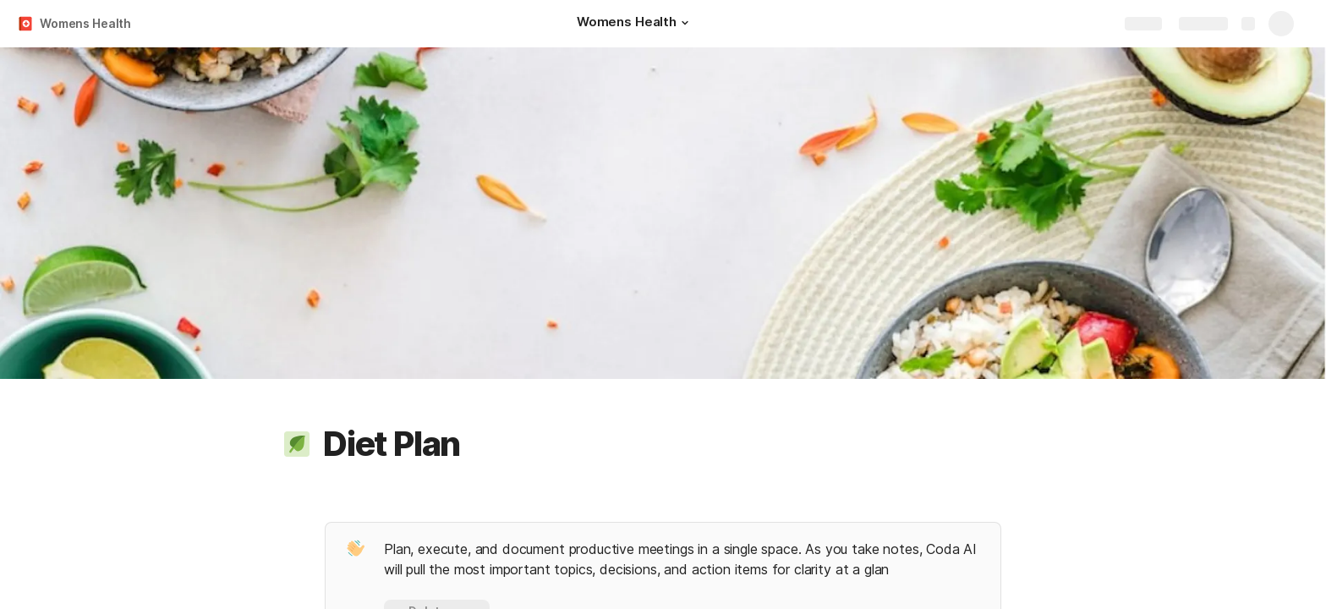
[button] (685, 22)
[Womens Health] (635, 23)
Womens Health (85, 23)
